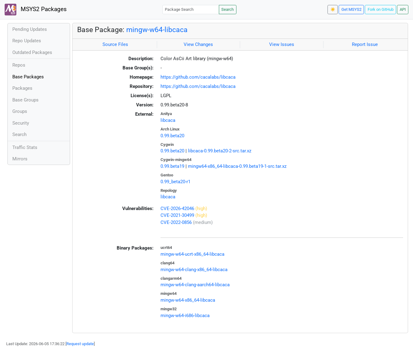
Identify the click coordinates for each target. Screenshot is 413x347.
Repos (18, 65)
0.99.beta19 (172, 166)
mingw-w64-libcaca (157, 30)
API (403, 9)
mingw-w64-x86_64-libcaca (188, 300)
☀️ (332, 9)
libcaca (168, 120)
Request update (80, 343)
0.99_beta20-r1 (175, 181)
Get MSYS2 (351, 9)
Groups (19, 111)
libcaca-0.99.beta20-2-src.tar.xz (219, 151)
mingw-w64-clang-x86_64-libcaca (194, 269)
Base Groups (25, 100)
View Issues (281, 44)
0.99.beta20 (172, 135)
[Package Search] (190, 9)
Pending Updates (29, 29)
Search (227, 9)
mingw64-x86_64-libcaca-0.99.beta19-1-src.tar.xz (237, 166)
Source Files (115, 44)
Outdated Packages (32, 52)
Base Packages (28, 77)
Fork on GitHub (381, 9)
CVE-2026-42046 (177, 208)
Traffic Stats (24, 147)
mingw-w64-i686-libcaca (185, 315)
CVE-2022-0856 (176, 222)
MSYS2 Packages (36, 9)
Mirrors (19, 159)
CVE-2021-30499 (177, 215)
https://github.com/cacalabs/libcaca (198, 77)
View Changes (198, 44)
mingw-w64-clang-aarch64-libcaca (195, 284)
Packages (22, 88)
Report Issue (365, 44)
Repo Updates (26, 40)
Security (20, 123)
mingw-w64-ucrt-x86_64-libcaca (192, 254)
